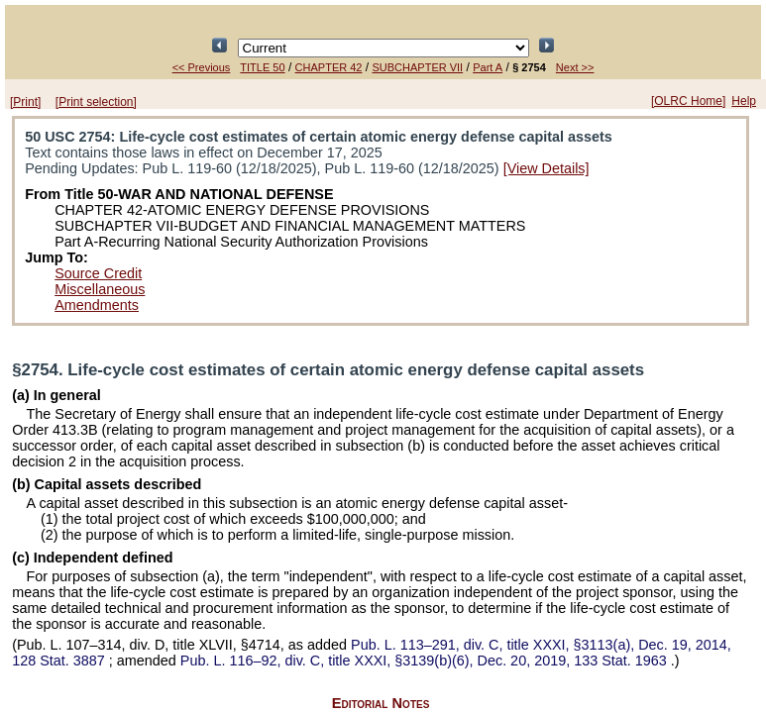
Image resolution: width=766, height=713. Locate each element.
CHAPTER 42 (329, 67)
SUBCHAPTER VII (417, 67)
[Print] (25, 102)
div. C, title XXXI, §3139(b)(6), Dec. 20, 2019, (425, 660)
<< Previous (201, 67)
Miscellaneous (100, 289)
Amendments (97, 305)
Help (743, 101)
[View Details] (546, 168)
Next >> (575, 67)
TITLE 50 (262, 67)
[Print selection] (96, 102)
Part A (487, 67)
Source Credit (98, 273)
